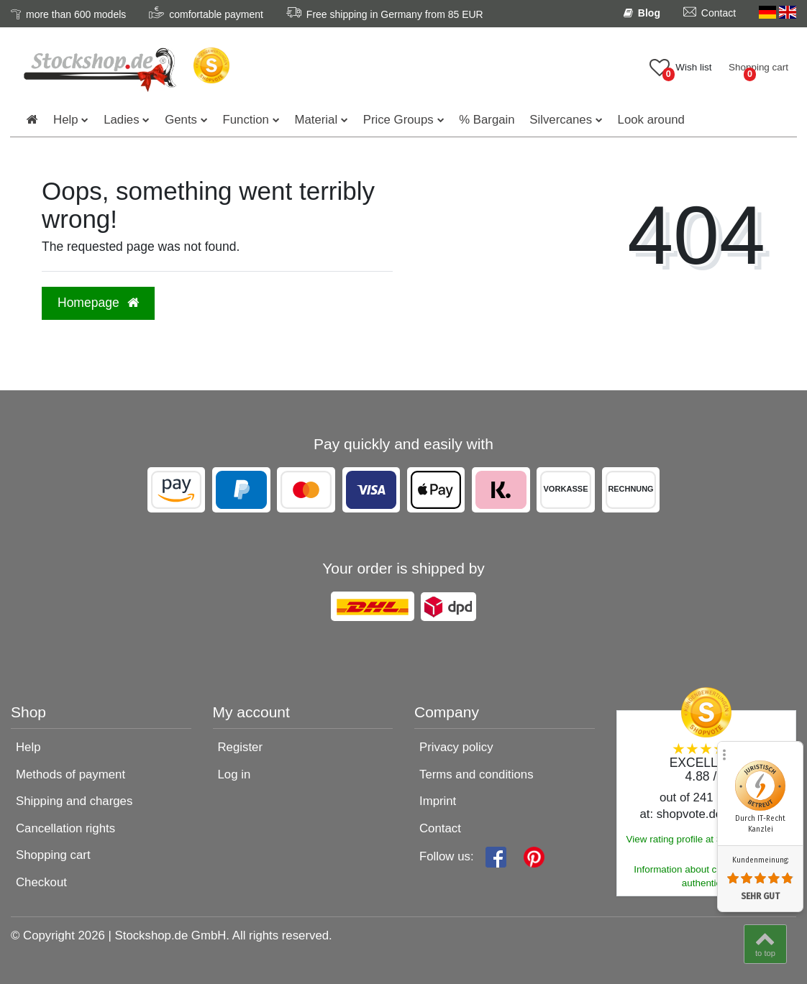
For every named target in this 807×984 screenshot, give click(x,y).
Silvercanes (560, 120)
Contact (440, 828)
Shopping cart (53, 855)
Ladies (121, 120)
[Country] (777, 13)
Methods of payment (70, 774)
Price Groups (398, 120)
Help (65, 120)
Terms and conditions (476, 774)
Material (315, 120)
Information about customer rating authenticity (706, 876)
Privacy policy (456, 747)
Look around (651, 120)
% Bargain (486, 120)
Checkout (41, 882)
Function (246, 120)
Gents (181, 120)
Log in (234, 774)
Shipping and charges (74, 801)
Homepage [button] (98, 302)
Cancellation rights (65, 828)
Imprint (437, 801)
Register (240, 747)
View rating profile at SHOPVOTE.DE (706, 839)
